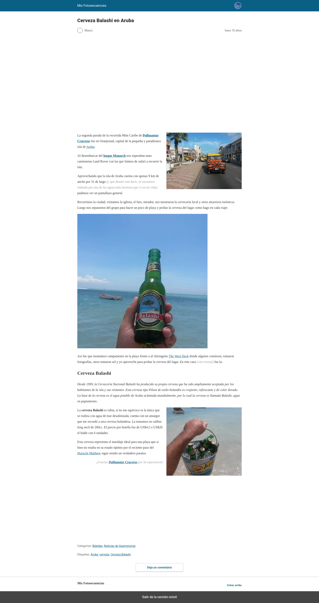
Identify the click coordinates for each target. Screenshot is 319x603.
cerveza (104, 554)
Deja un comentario (159, 567)
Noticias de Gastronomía (119, 546)
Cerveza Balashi (120, 554)
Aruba (90, 146)
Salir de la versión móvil (159, 597)
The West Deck (179, 356)
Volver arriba (234, 585)
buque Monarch (114, 155)
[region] (159, 122)
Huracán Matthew (89, 453)
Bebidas (98, 546)
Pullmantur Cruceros (123, 462)
